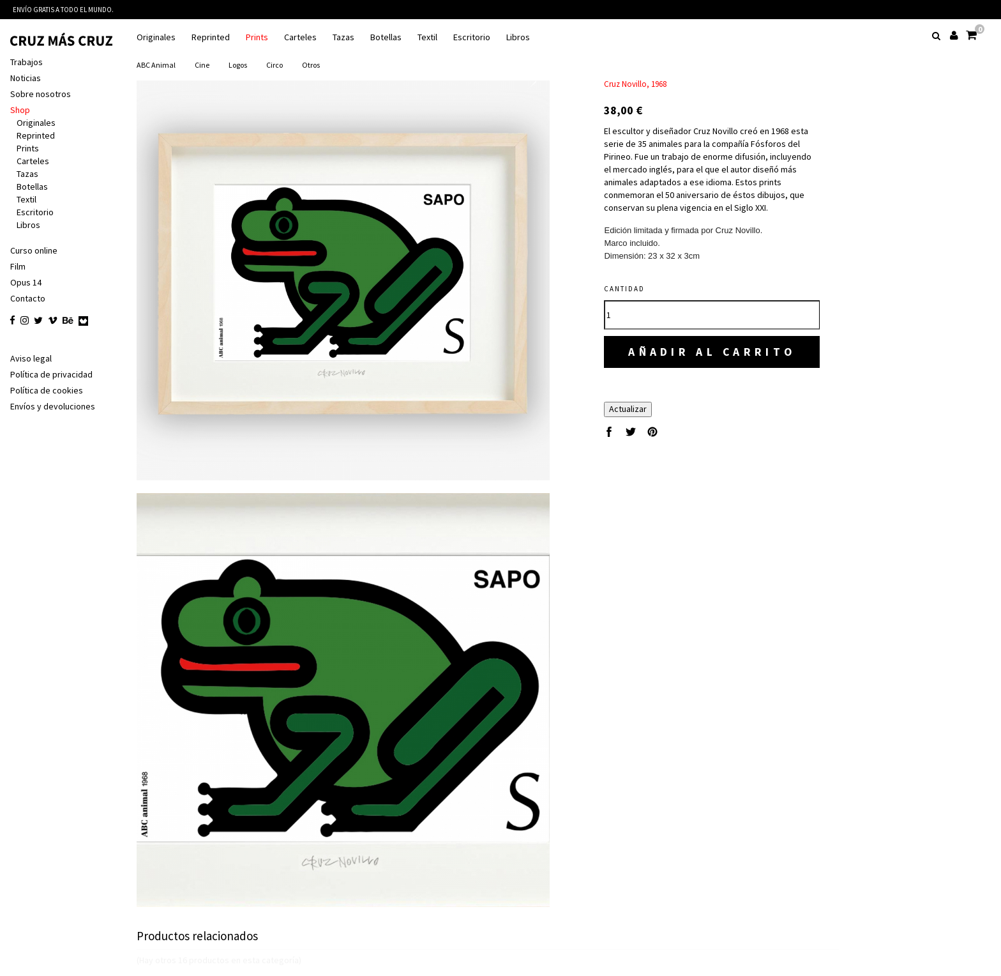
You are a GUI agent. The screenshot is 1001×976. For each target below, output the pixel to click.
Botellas (386, 37)
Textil (427, 37)
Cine (202, 65)
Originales (156, 37)
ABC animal (156, 65)
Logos (238, 65)
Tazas (343, 37)
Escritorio (471, 37)
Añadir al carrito (712, 351)
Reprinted (211, 37)
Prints (257, 37)
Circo (274, 65)
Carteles (300, 37)
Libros (518, 37)
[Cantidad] (712, 315)
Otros (311, 65)
